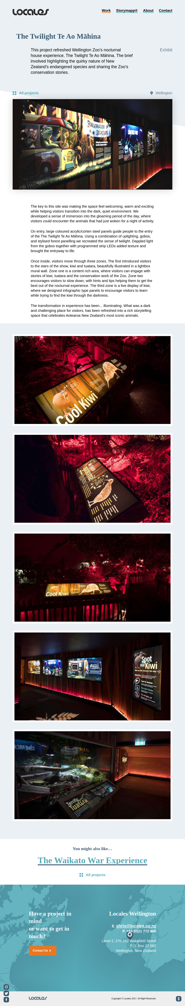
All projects (29, 93)
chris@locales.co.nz (136, 926)
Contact (165, 10)
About (148, 10)
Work (106, 10)
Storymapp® (127, 10)
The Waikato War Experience (92, 860)
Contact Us (42, 950)
